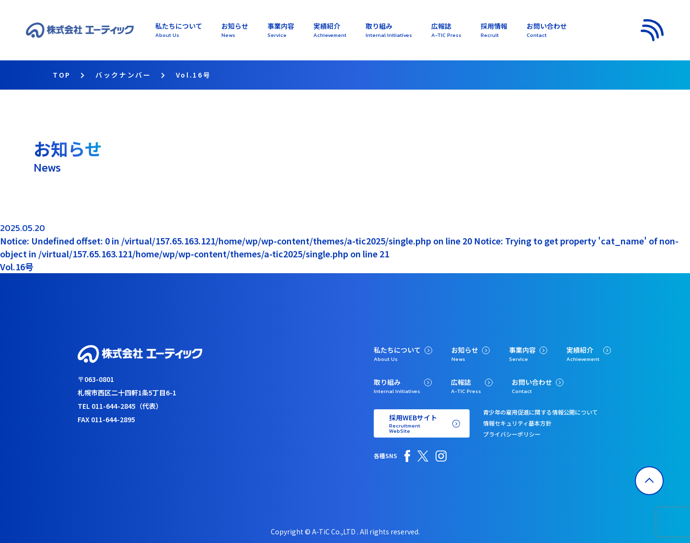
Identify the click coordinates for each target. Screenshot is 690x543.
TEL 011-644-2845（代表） (120, 406)
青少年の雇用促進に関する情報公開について (540, 412)
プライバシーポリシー (511, 434)
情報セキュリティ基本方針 (517, 423)
